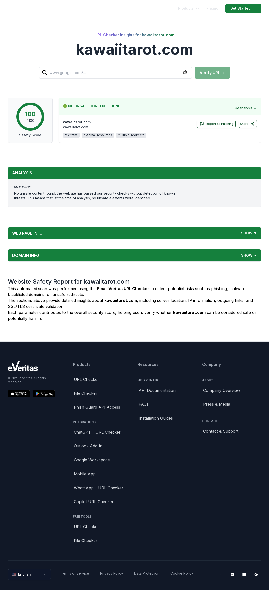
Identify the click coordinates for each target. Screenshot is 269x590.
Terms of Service (75, 573)
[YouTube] (220, 574)
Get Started (243, 8)
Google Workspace (92, 459)
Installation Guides (156, 418)
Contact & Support (220, 431)
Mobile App (85, 473)
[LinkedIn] (232, 574)
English (30, 574)
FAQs (144, 404)
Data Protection (146, 573)
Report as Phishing (215, 124)
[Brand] (31, 366)
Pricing (212, 8)
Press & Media (216, 404)
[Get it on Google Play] (44, 393)
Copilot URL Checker (94, 501)
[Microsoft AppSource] (244, 574)
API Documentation (157, 390)
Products (188, 8)
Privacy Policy (111, 573)
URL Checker (86, 379)
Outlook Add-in (88, 445)
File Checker (85, 393)
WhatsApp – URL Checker (98, 487)
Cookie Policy (181, 573)
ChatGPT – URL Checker (97, 432)
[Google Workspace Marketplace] (256, 574)
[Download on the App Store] (19, 393)
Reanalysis (246, 108)
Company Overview (221, 390)
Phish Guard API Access (97, 407)
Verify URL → (212, 72)
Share (247, 124)
